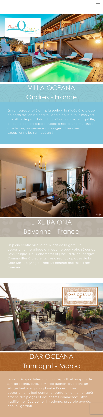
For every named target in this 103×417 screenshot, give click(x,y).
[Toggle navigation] (98, 3)
